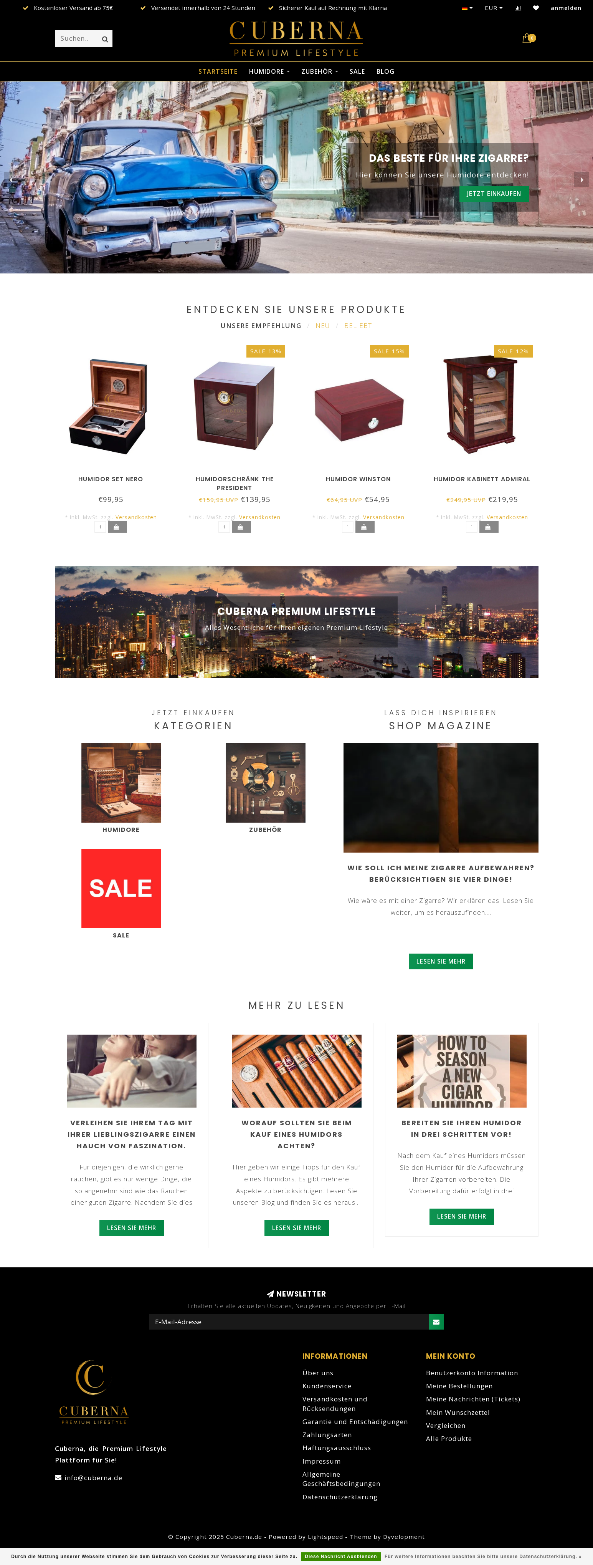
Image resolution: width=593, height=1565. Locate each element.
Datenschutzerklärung (340, 1496)
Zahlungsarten (327, 1434)
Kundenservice (327, 1385)
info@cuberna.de (93, 1477)
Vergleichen (446, 1425)
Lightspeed (325, 1536)
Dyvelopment (404, 1536)
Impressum (321, 1461)
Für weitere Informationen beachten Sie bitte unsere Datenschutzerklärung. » (483, 1556)
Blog (386, 71)
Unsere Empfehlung (261, 325)
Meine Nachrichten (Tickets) (473, 1398)
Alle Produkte (449, 1438)
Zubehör (316, 71)
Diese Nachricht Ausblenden (341, 1556)
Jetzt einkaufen (494, 193)
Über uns (318, 1372)
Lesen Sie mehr (441, 961)
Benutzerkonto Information (472, 1372)
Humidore (266, 71)
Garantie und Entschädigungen (355, 1421)
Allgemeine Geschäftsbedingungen (341, 1479)
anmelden (566, 8)
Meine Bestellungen (459, 1385)
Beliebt (358, 325)
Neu (322, 325)
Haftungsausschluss (336, 1447)
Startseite (218, 71)
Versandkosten (136, 517)
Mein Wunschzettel (458, 1412)
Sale (357, 71)
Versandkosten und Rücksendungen (335, 1403)
